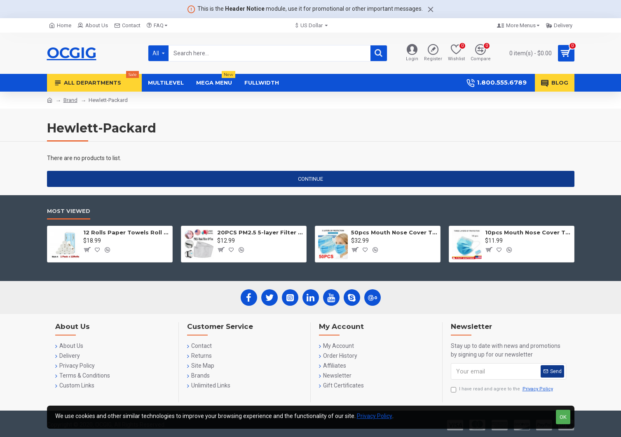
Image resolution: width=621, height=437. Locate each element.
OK (563, 417)
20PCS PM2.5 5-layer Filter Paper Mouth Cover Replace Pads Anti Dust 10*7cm (260, 232)
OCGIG (71, 53)
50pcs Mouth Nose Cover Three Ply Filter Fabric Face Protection (394, 232)
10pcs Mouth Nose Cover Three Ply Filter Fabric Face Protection (528, 232)
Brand (70, 100)
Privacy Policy (374, 416)
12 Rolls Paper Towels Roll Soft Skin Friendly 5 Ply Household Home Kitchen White (126, 232)
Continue (310, 179)
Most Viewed (68, 211)
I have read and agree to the (502, 389)
